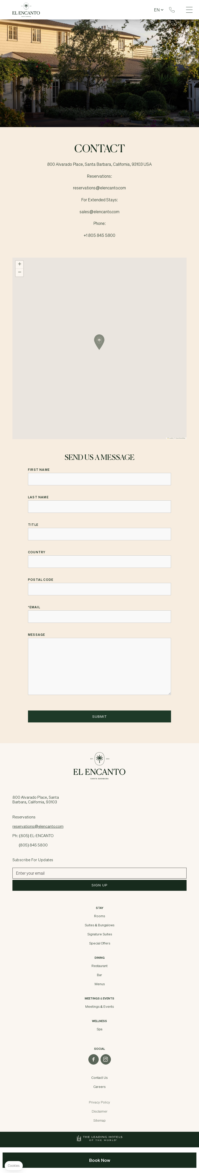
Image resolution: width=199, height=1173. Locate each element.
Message (36, 634)
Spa (99, 1029)
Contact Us (99, 1077)
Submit (99, 717)
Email (34, 607)
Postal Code (40, 579)
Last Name (38, 497)
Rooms (99, 916)
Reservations (172, 10)
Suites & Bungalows (99, 925)
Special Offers (99, 943)
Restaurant (99, 965)
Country (36, 552)
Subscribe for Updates (32, 860)
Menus (100, 983)
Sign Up (99, 885)
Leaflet (170, 438)
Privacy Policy (99, 1102)
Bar (99, 974)
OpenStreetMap (180, 438)
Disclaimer (100, 1111)
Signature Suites (99, 934)
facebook (93, 1059)
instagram (106, 1059)
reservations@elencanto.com (37, 826)
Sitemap (99, 1120)
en (157, 9)
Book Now (99, 1160)
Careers (99, 1086)
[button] (99, 342)
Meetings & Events (99, 1006)
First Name (39, 469)
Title (33, 524)
